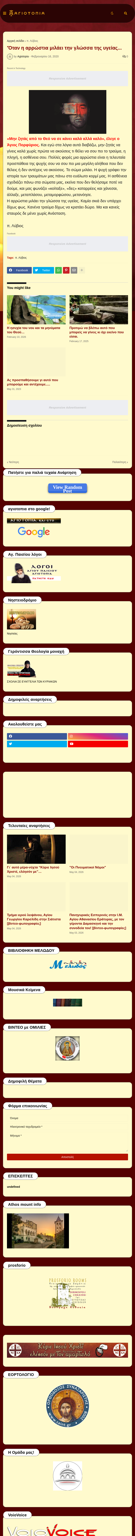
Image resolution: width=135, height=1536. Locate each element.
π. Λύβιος (32, 40)
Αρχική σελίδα (15, 40)
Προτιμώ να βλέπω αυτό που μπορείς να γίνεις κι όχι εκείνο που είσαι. (97, 332)
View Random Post (67, 488)
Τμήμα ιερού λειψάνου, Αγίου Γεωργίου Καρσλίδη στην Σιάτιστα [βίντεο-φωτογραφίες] (34, 919)
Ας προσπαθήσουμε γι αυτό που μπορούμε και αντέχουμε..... (32, 382)
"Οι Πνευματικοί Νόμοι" (88, 867)
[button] (4, 13)
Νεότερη (14, 462)
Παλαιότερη (119, 462)
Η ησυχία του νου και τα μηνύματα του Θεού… (33, 330)
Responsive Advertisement (67, 78)
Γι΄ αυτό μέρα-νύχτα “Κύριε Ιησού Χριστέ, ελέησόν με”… (33, 869)
